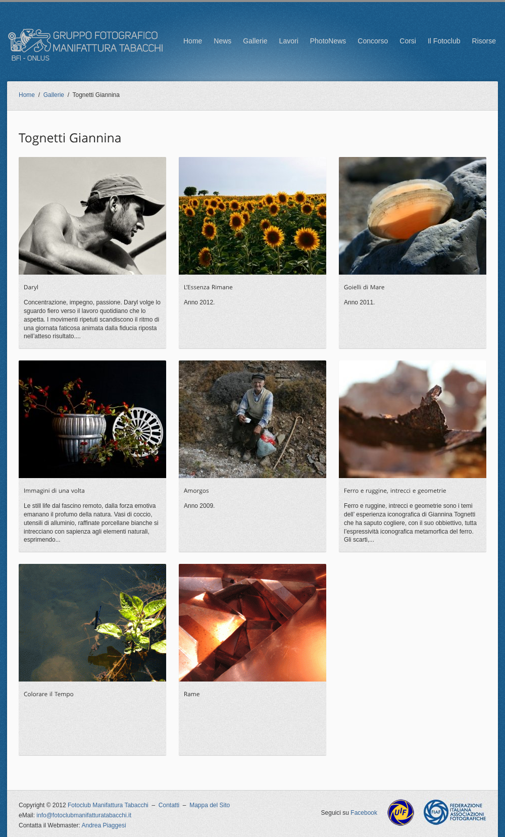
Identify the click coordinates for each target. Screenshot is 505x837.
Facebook (363, 812)
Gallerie (255, 41)
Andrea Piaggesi (104, 825)
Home (192, 41)
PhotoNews (328, 41)
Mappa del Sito (209, 805)
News (222, 41)
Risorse (484, 41)
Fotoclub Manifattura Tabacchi (108, 805)
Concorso (373, 41)
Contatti (169, 805)
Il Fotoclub (444, 41)
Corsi (407, 41)
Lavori (288, 41)
